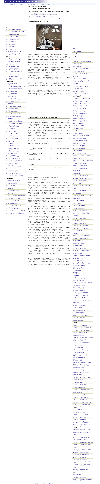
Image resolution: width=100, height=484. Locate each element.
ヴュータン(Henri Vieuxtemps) (12, 111)
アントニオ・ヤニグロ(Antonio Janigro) (81, 330)
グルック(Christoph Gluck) (11, 69)
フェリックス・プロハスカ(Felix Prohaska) (81, 185)
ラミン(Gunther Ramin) (78, 88)
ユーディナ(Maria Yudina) (78, 303)
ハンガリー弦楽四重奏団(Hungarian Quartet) (82, 449)
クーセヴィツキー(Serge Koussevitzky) (81, 73)
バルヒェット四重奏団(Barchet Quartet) (81, 452)
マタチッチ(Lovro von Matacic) (79, 205)
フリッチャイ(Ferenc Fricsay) (79, 120)
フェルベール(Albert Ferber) (78, 283)
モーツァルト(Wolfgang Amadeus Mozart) (14, 59)
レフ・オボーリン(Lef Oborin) (79, 317)
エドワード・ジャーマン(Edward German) (14, 176)
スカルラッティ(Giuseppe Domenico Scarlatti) (15, 31)
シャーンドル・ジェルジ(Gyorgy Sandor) (81, 263)
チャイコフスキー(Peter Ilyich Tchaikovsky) (14, 121)
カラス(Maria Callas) (77, 474)
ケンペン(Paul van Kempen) (78, 76)
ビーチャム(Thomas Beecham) (79, 118)
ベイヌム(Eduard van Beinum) (79, 85)
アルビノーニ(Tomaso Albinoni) (12, 49)
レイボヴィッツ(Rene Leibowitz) (79, 223)
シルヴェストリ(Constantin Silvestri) (80, 113)
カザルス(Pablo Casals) (78, 141)
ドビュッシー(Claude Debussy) (12, 133)
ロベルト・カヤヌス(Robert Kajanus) (80, 93)
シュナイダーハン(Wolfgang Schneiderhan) (81, 360)
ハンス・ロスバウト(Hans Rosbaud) (80, 176)
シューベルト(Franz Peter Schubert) (13, 63)
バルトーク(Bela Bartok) (10, 185)
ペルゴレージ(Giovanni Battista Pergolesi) (14, 43)
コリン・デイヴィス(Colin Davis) (79, 151)
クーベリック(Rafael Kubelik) (79, 145)
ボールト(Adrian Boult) (77, 198)
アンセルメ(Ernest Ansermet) (79, 100)
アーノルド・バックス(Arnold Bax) (13, 212)
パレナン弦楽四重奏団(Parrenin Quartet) (81, 459)
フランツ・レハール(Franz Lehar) (12, 200)
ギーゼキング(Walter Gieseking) (79, 248)
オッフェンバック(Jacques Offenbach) (13, 106)
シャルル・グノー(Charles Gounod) (13, 113)
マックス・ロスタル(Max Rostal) (79, 384)
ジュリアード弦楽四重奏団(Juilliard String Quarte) (83, 442)
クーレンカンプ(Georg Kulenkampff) (80, 350)
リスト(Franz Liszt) (9, 89)
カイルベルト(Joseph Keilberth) (79, 103)
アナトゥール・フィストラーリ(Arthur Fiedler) (82, 131)
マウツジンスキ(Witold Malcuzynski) (80, 292)
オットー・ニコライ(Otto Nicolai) (12, 68)
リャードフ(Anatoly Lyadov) (11, 171)
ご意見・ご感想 (76, 50)
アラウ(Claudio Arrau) (77, 230)
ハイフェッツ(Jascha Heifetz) (79, 370)
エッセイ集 (75, 53)
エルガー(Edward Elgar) (10, 128)
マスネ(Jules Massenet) (10, 146)
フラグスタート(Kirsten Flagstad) (79, 477)
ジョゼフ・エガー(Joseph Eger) (79, 417)
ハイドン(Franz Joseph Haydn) (12, 58)
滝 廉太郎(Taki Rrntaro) (10, 202)
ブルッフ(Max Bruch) (10, 141)
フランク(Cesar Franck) (10, 94)
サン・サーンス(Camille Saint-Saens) (13, 116)
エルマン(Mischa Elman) (78, 340)
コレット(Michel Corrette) (11, 46)
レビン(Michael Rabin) (77, 401)
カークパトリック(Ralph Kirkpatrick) (80, 238)
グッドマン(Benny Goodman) (79, 412)
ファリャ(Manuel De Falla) (11, 207)
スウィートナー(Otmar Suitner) (79, 163)
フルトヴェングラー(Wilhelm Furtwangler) (81, 80)
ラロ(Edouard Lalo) (9, 103)
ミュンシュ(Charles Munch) (78, 123)
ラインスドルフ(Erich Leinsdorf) (79, 218)
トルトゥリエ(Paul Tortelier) (78, 369)
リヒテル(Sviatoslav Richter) (79, 312)
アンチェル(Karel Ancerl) (78, 133)
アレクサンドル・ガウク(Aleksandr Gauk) (81, 98)
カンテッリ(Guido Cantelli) (78, 71)
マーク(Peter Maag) (77, 201)
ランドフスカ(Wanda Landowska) (80, 305)
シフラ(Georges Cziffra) (78, 262)
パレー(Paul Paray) (77, 183)
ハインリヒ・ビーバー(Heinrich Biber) (13, 54)
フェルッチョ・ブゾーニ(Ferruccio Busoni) (14, 175)
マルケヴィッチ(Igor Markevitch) (79, 206)
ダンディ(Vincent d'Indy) (10, 143)
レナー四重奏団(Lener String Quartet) (80, 469)
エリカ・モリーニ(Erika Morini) (79, 339)
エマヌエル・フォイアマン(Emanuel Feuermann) (83, 337)
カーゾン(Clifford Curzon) (78, 240)
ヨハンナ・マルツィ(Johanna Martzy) (80, 390)
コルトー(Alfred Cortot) (77, 260)
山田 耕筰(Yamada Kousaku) (11, 203)
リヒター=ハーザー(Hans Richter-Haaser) (81, 310)
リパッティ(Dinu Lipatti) (78, 307)
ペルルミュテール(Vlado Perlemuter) (80, 288)
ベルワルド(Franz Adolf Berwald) (12, 74)
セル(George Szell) (77, 170)
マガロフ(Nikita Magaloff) (78, 293)
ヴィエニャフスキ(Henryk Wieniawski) (13, 158)
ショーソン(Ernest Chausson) (12, 151)
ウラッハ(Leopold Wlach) (78, 409)
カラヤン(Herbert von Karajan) (79, 143)
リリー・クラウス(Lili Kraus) (79, 313)
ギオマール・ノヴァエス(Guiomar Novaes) (81, 250)
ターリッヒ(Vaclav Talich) (78, 115)
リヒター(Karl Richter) (77, 220)
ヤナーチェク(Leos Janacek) (11, 153)
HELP (74, 48)
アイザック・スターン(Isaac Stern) (80, 323)
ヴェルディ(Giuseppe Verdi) (11, 91)
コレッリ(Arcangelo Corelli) (11, 41)
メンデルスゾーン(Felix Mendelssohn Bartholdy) (15, 86)
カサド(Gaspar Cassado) (78, 347)
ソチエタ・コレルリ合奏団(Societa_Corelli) (81, 444)
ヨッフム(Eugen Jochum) (78, 216)
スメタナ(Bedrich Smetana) (11, 96)
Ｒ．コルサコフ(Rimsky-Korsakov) (13, 126)
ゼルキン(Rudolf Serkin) (78, 268)
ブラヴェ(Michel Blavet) (10, 44)
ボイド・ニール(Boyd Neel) (78, 200)
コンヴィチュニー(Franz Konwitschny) (81, 108)
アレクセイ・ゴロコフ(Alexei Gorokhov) (81, 329)
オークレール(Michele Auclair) (79, 344)
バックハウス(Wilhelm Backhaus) (79, 280)
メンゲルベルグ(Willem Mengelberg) (80, 86)
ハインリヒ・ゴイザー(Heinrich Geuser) (81, 422)
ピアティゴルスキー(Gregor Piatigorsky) (81, 372)
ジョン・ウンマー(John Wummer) (80, 419)
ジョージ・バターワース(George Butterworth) (15, 213)
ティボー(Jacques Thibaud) (78, 367)
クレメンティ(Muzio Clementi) (12, 76)
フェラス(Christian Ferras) (78, 374)
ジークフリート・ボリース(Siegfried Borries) (82, 362)
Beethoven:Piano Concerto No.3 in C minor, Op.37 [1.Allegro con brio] (43, 14)
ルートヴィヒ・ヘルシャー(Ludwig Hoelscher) (82, 395)
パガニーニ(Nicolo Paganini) (11, 64)
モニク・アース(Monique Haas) (79, 298)
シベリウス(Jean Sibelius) (11, 136)
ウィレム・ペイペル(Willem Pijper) (13, 208)
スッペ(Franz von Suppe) (11, 104)
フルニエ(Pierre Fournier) (78, 379)
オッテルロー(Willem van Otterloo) (80, 140)
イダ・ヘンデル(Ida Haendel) (79, 333)
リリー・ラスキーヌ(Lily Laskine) (79, 394)
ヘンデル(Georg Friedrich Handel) (12, 34)
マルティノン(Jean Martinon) (79, 208)
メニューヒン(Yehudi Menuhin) (79, 387)
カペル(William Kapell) (77, 245)
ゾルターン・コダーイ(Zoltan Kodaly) (13, 198)
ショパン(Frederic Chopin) (11, 84)
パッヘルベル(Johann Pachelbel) (12, 48)
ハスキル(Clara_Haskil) (77, 277)
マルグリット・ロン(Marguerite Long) (80, 295)
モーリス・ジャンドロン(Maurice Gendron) (82, 389)
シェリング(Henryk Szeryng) (79, 357)
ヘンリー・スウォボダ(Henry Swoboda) (81, 191)
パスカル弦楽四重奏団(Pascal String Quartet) (82, 455)
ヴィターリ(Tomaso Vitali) (11, 38)
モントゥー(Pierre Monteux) (78, 125)
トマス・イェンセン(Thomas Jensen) (80, 116)
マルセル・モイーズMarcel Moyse (80, 424)
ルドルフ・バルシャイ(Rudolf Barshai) (81, 221)
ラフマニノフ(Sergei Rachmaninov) (13, 180)
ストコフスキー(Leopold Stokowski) (80, 166)
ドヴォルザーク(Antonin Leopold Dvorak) (14, 123)
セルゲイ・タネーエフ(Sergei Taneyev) (13, 173)
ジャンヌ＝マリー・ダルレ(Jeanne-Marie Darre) (82, 267)
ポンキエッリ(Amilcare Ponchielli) (12, 148)
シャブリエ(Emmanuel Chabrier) (12, 156)
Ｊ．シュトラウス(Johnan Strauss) (13, 99)
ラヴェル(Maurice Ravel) (11, 181)
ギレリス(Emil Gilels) (77, 252)
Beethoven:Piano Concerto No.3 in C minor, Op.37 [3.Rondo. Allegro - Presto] (44, 18)
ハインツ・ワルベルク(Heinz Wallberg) (81, 175)
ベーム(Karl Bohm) (77, 193)
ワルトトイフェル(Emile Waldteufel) (13, 145)
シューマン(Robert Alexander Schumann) (14, 88)
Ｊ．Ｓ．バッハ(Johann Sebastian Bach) (14, 33)
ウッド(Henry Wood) (77, 66)
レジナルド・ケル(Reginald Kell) (79, 426)
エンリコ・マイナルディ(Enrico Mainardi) (81, 342)
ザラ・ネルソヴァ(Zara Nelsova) (79, 355)
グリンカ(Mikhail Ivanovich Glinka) (13, 109)
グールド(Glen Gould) (77, 253)
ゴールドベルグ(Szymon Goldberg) (80, 354)
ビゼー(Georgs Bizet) (10, 118)
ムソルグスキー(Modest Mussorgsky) (13, 120)
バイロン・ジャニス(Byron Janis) (79, 278)
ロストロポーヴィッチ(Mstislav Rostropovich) (82, 402)
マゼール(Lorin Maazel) (77, 203)
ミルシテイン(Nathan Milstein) (79, 385)
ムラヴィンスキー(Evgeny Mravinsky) (80, 211)
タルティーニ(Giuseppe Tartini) (12, 36)
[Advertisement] (15, 17)
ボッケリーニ (8, 73)
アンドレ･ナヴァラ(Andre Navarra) (80, 332)
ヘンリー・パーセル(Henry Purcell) (13, 53)
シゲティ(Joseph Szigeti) (78, 359)
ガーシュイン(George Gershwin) (12, 186)
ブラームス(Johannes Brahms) (12, 101)
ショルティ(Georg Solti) (78, 158)
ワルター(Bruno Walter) (78, 128)
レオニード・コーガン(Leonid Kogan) (80, 397)
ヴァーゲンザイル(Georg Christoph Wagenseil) (15, 51)
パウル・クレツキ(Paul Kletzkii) (79, 181)
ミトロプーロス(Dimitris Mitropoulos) (80, 121)
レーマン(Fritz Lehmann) (78, 90)
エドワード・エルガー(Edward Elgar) (80, 70)
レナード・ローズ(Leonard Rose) (80, 399)
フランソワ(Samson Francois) (79, 285)
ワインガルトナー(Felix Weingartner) (80, 95)
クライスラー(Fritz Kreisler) (78, 352)
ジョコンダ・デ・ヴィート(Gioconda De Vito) (82, 365)
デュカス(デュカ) (9, 165)
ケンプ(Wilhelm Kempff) (78, 258)
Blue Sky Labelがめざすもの (31, 483)
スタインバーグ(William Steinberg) (80, 165)
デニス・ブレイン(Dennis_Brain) (79, 421)
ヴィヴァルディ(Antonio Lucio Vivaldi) (13, 29)
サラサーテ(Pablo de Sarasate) (12, 140)
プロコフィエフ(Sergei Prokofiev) (12, 190)
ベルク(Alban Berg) (9, 193)
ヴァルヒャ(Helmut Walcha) (78, 320)
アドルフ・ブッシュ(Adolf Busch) (80, 64)
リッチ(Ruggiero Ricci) (77, 392)
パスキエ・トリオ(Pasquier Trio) (79, 457)
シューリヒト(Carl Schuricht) (79, 111)
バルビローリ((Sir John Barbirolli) (79, 180)
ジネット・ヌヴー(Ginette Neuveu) (80, 364)
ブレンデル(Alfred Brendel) (78, 287)
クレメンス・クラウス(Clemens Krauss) (81, 75)
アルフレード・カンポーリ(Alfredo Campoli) (82, 327)
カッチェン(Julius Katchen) (78, 243)
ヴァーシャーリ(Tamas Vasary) (79, 318)
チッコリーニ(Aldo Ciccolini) (79, 273)
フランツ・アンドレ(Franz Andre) (80, 190)
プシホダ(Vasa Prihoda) (78, 382)
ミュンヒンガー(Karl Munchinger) (80, 210)
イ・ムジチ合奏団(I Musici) (78, 435)
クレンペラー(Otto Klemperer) (79, 148)
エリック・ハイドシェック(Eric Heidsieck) (81, 236)
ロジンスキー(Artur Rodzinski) (79, 91)
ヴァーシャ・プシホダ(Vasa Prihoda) (13, 205)
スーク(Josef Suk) (9, 188)
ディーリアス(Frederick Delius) (12, 161)
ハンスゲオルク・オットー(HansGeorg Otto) (82, 178)
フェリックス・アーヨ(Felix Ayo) (79, 375)
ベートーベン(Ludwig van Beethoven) (13, 61)
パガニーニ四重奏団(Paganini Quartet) (81, 454)
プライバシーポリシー (42, 483)
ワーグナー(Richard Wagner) (11, 93)
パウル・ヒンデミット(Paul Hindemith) (13, 196)
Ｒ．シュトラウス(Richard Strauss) (13, 135)
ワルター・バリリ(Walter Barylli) (79, 406)
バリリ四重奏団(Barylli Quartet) (79, 450)
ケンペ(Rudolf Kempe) (77, 150)
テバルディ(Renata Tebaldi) (78, 475)
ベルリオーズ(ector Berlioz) (11, 83)
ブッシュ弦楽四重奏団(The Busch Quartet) (81, 464)
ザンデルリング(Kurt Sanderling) (79, 153)
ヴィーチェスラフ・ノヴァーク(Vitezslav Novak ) (15, 210)
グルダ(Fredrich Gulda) (77, 257)
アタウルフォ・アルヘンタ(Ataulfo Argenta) (82, 61)
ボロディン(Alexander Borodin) (12, 108)
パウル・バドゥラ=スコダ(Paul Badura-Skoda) (82, 282)
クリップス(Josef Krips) (78, 146)
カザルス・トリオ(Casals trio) (79, 440)
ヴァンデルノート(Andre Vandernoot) (80, 225)
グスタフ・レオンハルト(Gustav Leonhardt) (82, 255)
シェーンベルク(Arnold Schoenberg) (13, 191)
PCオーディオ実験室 (77, 51)
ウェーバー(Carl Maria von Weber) (12, 66)
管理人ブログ (75, 55)
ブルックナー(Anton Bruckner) (12, 98)
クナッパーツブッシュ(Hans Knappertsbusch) (82, 105)
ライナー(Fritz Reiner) (77, 126)
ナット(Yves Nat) (76, 275)
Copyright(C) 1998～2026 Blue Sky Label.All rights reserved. (61, 483)
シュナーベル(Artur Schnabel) (79, 265)
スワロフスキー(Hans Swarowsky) (80, 168)
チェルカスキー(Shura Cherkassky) (80, 272)
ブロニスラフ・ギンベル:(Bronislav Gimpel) (82, 380)
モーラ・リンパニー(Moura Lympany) (80, 297)
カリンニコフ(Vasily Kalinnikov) (12, 138)
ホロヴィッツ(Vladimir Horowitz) (79, 290)
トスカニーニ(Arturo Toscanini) (79, 78)
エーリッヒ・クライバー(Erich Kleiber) (81, 68)
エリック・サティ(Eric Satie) (11, 155)
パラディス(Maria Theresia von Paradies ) (14, 71)
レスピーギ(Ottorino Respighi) (12, 183)
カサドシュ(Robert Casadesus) (79, 241)
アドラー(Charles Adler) (78, 63)
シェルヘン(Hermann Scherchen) (79, 110)
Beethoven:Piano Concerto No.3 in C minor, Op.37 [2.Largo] (41, 16)
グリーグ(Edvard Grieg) (10, 125)
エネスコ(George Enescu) (78, 335)
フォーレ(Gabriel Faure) (10, 150)
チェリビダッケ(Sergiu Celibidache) (80, 171)
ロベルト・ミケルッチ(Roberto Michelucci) (81, 404)
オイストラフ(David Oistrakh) (79, 345)
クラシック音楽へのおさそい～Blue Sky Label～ (22, 1)
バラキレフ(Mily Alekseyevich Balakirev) (14, 160)
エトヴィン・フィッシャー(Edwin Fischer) (81, 235)
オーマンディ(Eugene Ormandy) (79, 138)
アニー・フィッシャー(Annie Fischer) (80, 228)
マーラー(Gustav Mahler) (11, 131)
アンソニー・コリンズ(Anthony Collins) (81, 101)
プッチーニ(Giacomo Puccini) (11, 130)
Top (45, 6)
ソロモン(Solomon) (77, 270)
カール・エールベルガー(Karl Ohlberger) (81, 411)
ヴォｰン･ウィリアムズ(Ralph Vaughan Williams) (15, 195)
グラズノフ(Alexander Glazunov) (12, 170)
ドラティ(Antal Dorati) (77, 173)
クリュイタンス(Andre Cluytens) (79, 106)
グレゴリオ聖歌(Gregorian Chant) (12, 39)
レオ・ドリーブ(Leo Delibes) (11, 163)
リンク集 (74, 56)
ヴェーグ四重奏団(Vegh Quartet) (79, 470)
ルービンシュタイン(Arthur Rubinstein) (81, 315)
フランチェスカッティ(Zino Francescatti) (81, 377)
